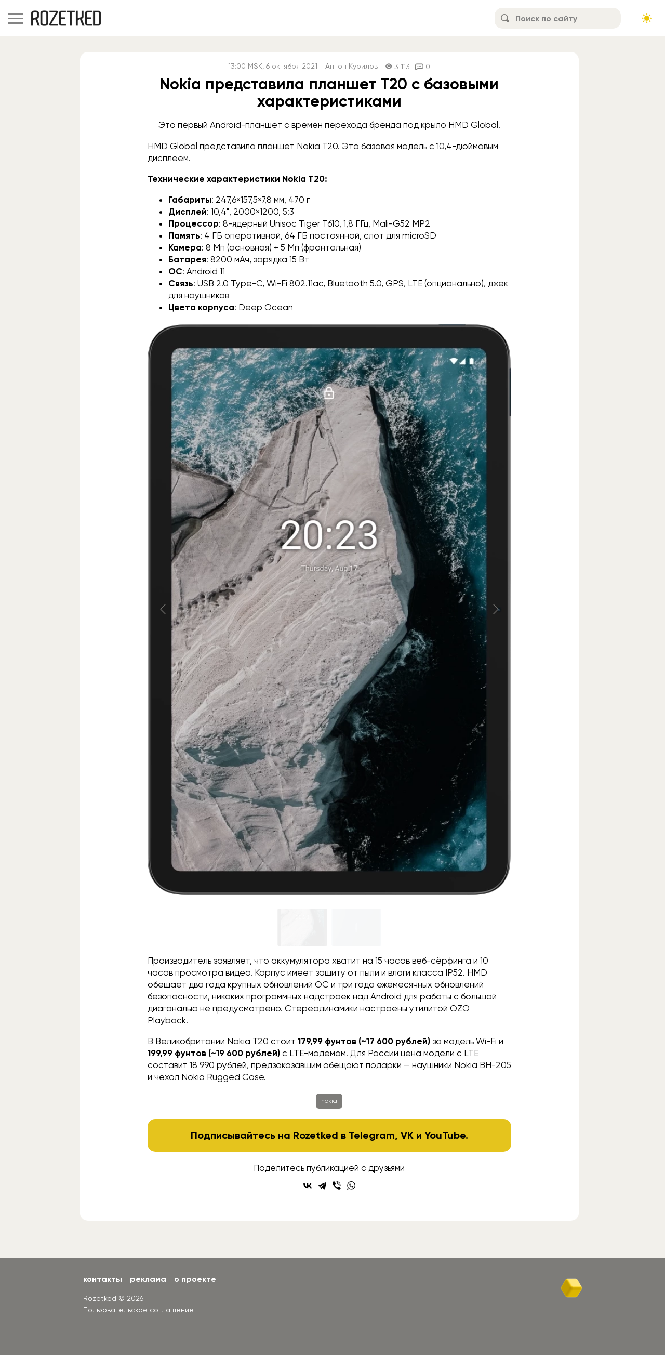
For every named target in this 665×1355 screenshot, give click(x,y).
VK (407, 1135)
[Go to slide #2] (356, 927)
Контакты (102, 1279)
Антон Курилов (351, 66)
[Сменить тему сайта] (646, 18)
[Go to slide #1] (302, 927)
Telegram (372, 1135)
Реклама (148, 1279)
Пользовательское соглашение (138, 1310)
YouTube (445, 1135)
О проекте (195, 1279)
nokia (329, 1100)
